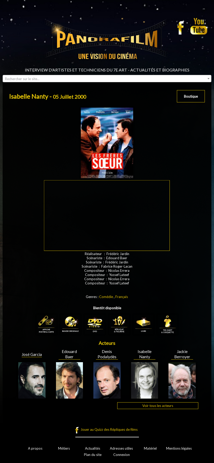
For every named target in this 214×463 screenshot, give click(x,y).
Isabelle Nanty (144, 354)
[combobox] (107, 78)
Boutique (191, 96)
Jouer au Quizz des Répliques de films (109, 429)
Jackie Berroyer (182, 354)
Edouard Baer (69, 354)
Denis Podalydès (107, 354)
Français (121, 297)
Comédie (106, 297)
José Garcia (32, 354)
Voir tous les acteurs (157, 406)
